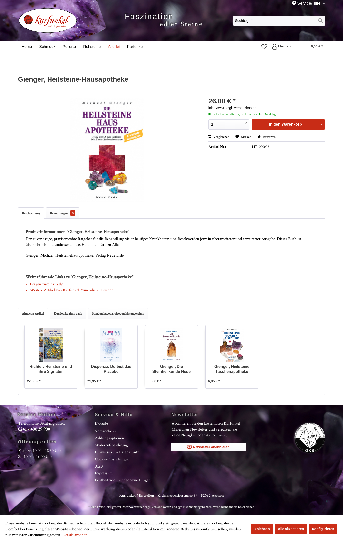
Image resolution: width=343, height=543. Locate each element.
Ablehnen (262, 529)
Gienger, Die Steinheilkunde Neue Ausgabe (171, 369)
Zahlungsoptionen (109, 437)
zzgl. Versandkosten (241, 108)
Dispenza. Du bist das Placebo (111, 369)
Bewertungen (62, 213)
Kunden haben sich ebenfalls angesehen (118, 313)
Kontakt (101, 423)
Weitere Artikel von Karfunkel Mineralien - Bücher (69, 289)
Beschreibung (31, 213)
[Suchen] (320, 21)
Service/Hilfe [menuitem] (307, 3)
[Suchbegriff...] (279, 21)
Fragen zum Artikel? (44, 284)
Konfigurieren (323, 529)
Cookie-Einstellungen (112, 459)
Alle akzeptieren (291, 529)
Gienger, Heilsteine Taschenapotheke (231, 369)
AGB (99, 466)
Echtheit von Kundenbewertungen (123, 480)
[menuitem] (279, 20)
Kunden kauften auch (68, 313)
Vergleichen (218, 136)
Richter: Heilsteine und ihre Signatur (50, 369)
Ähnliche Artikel (33, 313)
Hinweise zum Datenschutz (117, 452)
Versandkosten (107, 430)
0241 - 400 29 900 (34, 429)
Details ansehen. (75, 534)
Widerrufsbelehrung (111, 445)
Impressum (104, 473)
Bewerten (266, 136)
